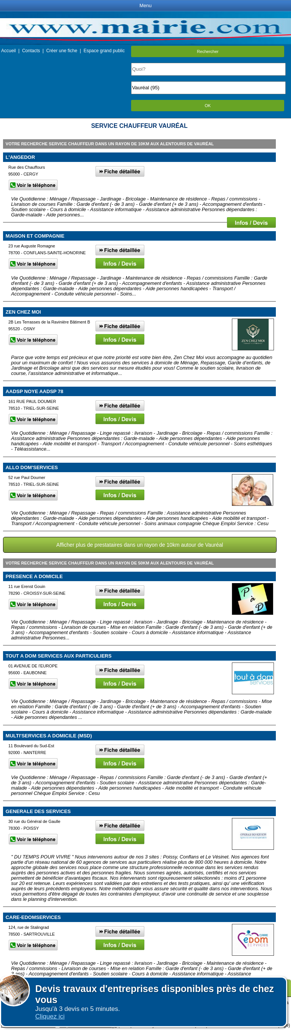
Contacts (31, 50)
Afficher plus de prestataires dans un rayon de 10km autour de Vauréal (139, 545)
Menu (145, 5)
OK (208, 105)
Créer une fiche (61, 50)
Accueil (8, 50)
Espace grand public (104, 50)
